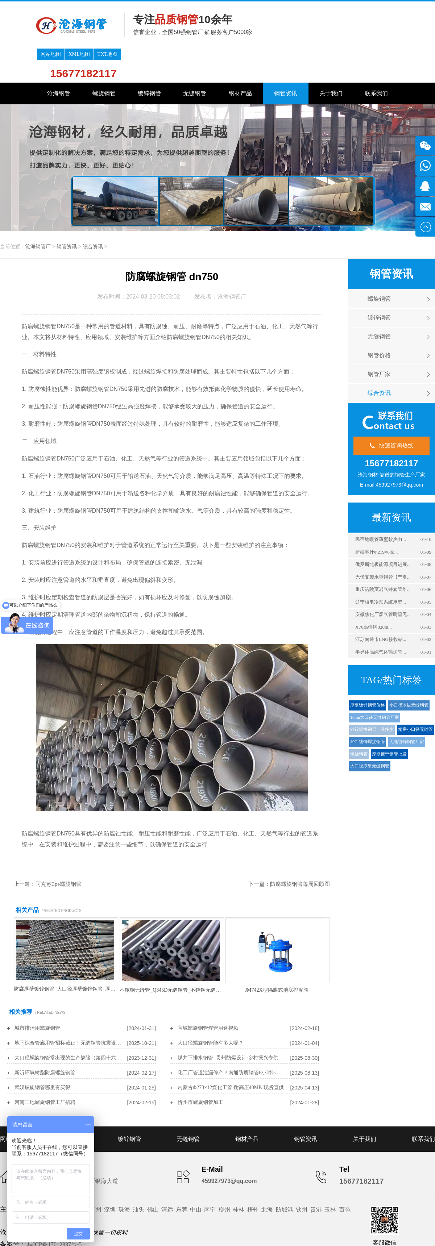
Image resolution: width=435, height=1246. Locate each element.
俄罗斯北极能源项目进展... (383, 530)
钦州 (301, 1175)
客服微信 (384, 1208)
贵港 (316, 1175)
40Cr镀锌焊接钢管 (367, 707)
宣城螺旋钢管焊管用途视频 (208, 994)
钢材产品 (240, 59)
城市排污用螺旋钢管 (37, 994)
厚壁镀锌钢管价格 (367, 671)
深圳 (110, 1175)
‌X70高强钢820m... (373, 593)
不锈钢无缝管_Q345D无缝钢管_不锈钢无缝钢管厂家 (178, 956)
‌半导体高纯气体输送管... (380, 618)
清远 (167, 1175)
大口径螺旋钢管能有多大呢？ (211, 1009)
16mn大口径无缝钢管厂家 (374, 683)
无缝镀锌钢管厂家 (406, 707)
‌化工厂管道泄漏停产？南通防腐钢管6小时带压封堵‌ (232, 1038)
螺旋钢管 (104, 59)
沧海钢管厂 (38, 212)
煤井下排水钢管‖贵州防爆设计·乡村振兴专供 (228, 1023)
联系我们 (376, 59)
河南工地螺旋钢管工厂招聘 (44, 1068)
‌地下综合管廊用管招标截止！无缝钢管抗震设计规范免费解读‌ (68, 1009)
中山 (196, 1175)
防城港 (284, 1175)
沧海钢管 (58, 59)
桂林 (238, 1175)
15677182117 (361, 26)
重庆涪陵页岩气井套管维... (383, 555)
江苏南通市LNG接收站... (380, 605)
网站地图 (328, 7)
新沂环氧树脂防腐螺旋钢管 (44, 1038)
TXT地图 (385, 7)
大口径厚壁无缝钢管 (369, 731)
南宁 (210, 1175)
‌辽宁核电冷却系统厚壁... (380, 568)
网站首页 (11, 1105)
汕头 (138, 1175)
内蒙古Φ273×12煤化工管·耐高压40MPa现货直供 (231, 1053)
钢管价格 (379, 321)
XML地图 (357, 7)
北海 (267, 1175)
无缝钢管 (194, 59)
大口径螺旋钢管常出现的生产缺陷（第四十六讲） (68, 1023)
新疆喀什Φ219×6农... (376, 518)
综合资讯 (93, 212)
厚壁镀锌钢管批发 (389, 719)
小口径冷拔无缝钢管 (408, 671)
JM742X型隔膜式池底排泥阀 (276, 956)
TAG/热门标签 (391, 646)
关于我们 (331, 59)
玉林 (330, 1175)
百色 (345, 1175)
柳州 (224, 1175)
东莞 (181, 1175)
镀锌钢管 (149, 59)
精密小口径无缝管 (415, 695)
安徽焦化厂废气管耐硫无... (383, 580)
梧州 (253, 1175)
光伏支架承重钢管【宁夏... (383, 543)
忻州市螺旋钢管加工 (200, 1068)
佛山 (153, 1175)
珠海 (124, 1175)
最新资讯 (391, 483)
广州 (96, 1175)
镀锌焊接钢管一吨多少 (372, 695)
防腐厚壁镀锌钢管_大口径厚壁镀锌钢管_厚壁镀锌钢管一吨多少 (85, 955)
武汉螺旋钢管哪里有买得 (42, 1053)
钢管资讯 (285, 59)
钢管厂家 (379, 340)
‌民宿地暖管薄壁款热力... (380, 505)
